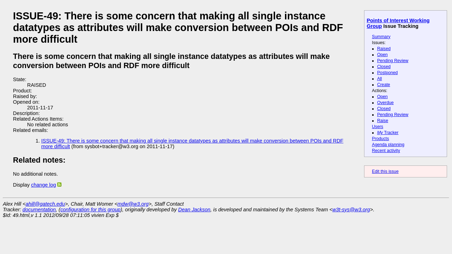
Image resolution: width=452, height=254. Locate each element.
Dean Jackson (194, 209)
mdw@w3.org (133, 204)
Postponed (387, 72)
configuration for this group (90, 209)
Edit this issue (385, 171)
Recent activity (386, 150)
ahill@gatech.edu (45, 204)
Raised (384, 48)
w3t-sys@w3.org (351, 209)
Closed (384, 66)
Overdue (385, 102)
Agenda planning (388, 144)
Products (380, 138)
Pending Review (392, 60)
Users (377, 126)
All (379, 78)
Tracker (388, 132)
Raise (382, 120)
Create (383, 84)
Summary (381, 36)
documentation (39, 209)
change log (43, 185)
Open (382, 54)
